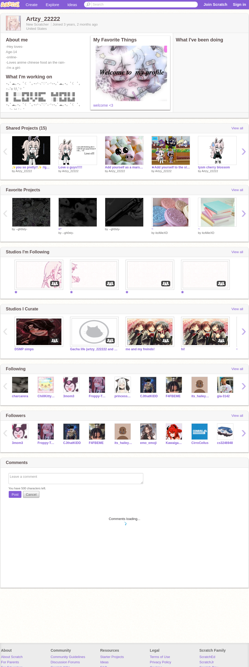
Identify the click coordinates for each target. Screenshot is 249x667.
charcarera (20, 396)
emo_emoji (148, 443)
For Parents (10, 662)
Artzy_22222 (24, 171)
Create (32, 4)
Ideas (72, 4)
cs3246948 (225, 443)
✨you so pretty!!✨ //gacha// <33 (31, 167)
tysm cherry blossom (214, 167)
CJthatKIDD (149, 396)
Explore (52, 4)
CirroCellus (200, 443)
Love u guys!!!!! (70, 167)
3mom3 (68, 396)
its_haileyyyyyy (200, 396)
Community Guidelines (67, 657)
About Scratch (12, 657)
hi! (183, 349)
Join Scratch (215, 4)
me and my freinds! (140, 349)
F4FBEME (173, 396)
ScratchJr (206, 662)
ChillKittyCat (46, 396)
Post (15, 494)
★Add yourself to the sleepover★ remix (170, 167)
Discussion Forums (65, 662)
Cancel (31, 494)
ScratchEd (207, 657)
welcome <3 (103, 105)
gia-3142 (223, 396)
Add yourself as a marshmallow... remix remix (124, 167)
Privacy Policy (160, 662)
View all (237, 128)
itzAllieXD (161, 232)
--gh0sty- (21, 229)
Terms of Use (160, 657)
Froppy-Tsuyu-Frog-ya (98, 396)
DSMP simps (24, 349)
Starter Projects (112, 657)
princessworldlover (123, 396)
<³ (59, 229)
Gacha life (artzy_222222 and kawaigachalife (94, 349)
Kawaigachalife (174, 443)
